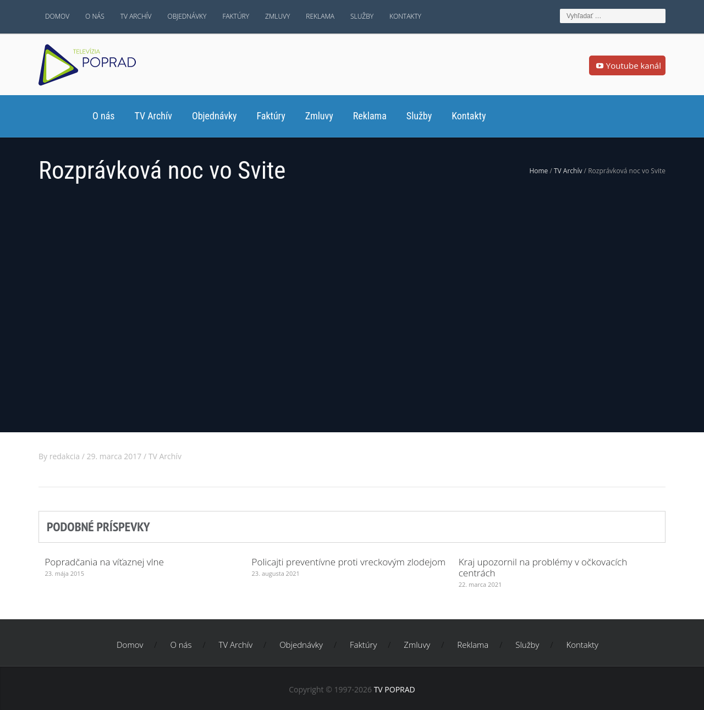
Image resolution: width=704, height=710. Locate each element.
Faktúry (235, 16)
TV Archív (136, 16)
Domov (57, 16)
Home (538, 170)
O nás (95, 16)
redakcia (65, 456)
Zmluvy (277, 16)
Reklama (320, 16)
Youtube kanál (627, 66)
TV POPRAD (394, 689)
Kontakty (405, 16)
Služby (361, 16)
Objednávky (187, 16)
